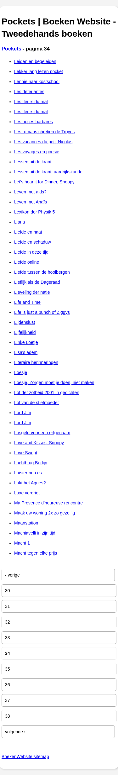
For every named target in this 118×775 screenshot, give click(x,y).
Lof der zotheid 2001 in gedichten (46, 392)
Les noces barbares (33, 121)
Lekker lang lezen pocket (38, 71)
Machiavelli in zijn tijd (34, 532)
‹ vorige (12, 574)
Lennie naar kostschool (36, 81)
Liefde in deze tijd (31, 252)
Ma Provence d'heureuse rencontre (48, 502)
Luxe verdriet (27, 492)
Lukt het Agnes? (30, 482)
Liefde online (26, 262)
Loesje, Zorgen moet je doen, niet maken (54, 382)
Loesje (20, 372)
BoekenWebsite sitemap (25, 756)
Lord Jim (22, 412)
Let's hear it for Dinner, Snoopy (44, 181)
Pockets (11, 48)
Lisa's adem (25, 352)
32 (7, 622)
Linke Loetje (26, 342)
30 (7, 590)
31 (7, 606)
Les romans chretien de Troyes (44, 131)
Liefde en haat (28, 232)
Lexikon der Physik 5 (34, 211)
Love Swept (25, 452)
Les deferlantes (29, 91)
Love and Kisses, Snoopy (39, 442)
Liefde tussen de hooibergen (42, 272)
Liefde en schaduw (32, 242)
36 (7, 684)
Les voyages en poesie (36, 151)
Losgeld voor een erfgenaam (42, 432)
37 (7, 700)
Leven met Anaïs (30, 201)
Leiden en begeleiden (35, 61)
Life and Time (27, 302)
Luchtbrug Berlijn (30, 462)
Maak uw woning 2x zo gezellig (44, 512)
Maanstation (26, 522)
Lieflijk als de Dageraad (37, 282)
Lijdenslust (24, 322)
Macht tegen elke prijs (35, 553)
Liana (19, 221)
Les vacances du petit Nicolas (43, 141)
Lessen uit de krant (32, 161)
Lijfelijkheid (25, 332)
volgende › (15, 731)
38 (7, 716)
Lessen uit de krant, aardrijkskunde (48, 171)
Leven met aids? (30, 191)
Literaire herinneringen (36, 362)
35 (7, 669)
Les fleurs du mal (31, 101)
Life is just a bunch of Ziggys (42, 312)
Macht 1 (22, 543)
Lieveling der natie (32, 292)
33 (7, 637)
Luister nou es (28, 472)
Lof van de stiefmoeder (36, 402)
